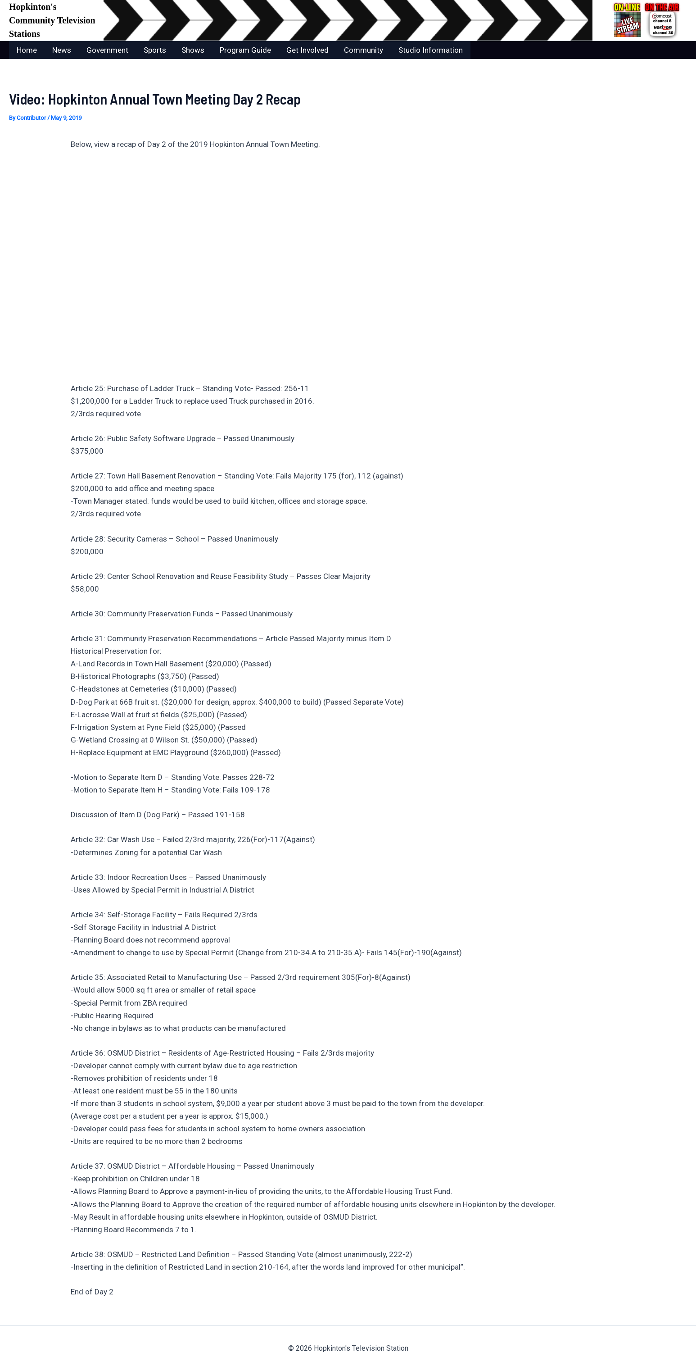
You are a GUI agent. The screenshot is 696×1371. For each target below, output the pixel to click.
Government (107, 50)
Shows (192, 50)
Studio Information (430, 50)
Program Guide (245, 50)
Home (27, 50)
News (61, 50)
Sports (155, 50)
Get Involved (307, 50)
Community (363, 50)
